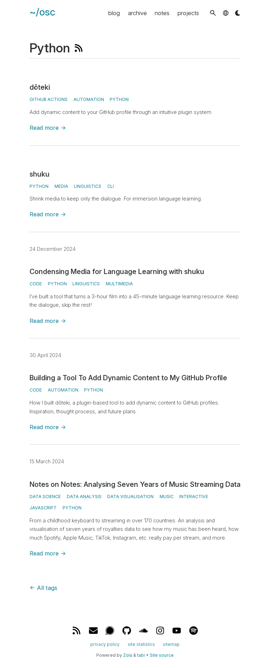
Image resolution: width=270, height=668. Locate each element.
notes (162, 13)
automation (88, 99)
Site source (162, 655)
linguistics (87, 186)
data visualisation (130, 496)
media (61, 186)
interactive (193, 496)
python (57, 283)
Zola (127, 655)
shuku (40, 174)
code (36, 283)
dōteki (40, 87)
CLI (110, 186)
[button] (213, 13)
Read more (48, 127)
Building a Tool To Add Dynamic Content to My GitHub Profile (128, 378)
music (167, 496)
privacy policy (105, 644)
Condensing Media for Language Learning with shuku (117, 271)
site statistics (141, 644)
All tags (43, 587)
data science (45, 496)
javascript (43, 507)
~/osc (42, 12)
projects (188, 13)
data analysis (84, 496)
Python (119, 99)
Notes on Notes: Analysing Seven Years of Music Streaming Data (135, 484)
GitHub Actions (49, 99)
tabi (141, 655)
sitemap (171, 644)
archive (137, 13)
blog (114, 13)
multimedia (119, 283)
